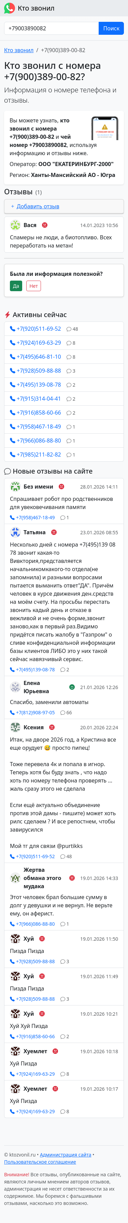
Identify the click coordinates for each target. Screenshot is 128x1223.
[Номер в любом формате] (51, 28)
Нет (33, 286)
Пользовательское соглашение (40, 1162)
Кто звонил (29, 8)
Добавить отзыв (34, 206)
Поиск (111, 28)
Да (16, 286)
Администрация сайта (65, 1154)
